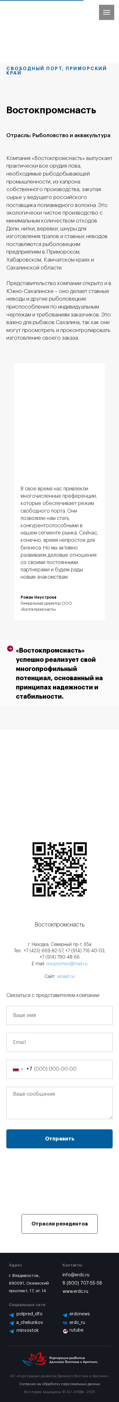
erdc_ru (77, 1322)
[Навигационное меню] (106, 12)
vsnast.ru (66, 976)
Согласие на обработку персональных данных (59, 1384)
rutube (76, 1330)
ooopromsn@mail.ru (66, 964)
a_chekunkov (29, 1322)
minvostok (28, 1330)
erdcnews (79, 1314)
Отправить (59, 1138)
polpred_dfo (30, 1314)
